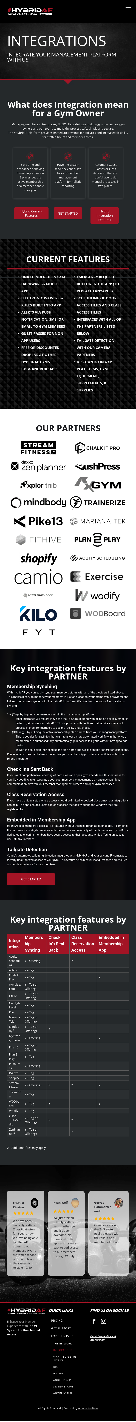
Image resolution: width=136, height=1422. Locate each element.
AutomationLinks (88, 1408)
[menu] (128, 7)
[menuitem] (68, 1320)
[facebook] (94, 1321)
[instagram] (104, 1321)
